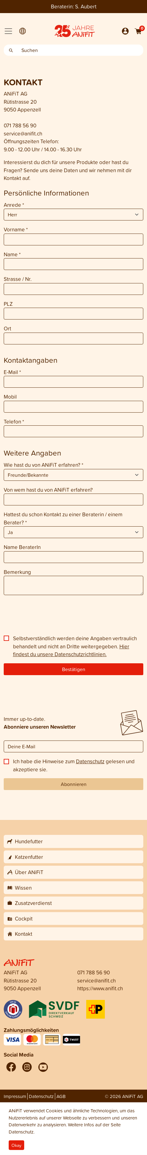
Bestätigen (73, 669)
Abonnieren (74, 784)
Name (12, 254)
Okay (16, 1145)
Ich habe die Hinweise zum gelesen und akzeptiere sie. (74, 765)
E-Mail (12, 372)
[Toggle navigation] (8, 31)
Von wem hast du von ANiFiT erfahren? (48, 489)
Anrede (14, 204)
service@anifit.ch (23, 133)
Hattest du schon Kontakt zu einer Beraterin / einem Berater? (63, 518)
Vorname (16, 229)
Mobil (10, 396)
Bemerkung (17, 571)
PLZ (8, 303)
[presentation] (51, 617)
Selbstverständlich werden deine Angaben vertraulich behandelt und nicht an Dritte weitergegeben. (75, 646)
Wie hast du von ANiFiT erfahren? (43, 464)
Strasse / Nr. (18, 278)
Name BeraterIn (22, 547)
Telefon (14, 421)
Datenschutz (90, 761)
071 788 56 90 (20, 125)
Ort (7, 328)
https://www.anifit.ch (100, 988)
